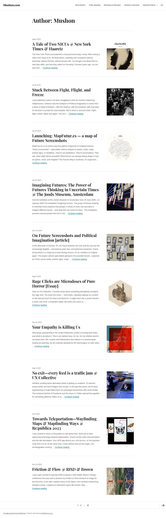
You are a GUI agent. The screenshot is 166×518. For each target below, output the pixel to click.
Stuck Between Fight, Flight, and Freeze (61, 92)
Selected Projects (149, 5)
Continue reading (50, 68)
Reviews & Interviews (131, 5)
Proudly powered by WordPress (14, 513)
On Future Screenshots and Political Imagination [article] (64, 238)
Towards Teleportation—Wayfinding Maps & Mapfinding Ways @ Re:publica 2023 (64, 423)
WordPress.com (47, 513)
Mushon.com (11, 5)
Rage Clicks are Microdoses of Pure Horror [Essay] (63, 283)
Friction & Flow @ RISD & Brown (62, 469)
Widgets (161, 6)
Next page (162, 505)
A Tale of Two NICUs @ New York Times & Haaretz (61, 46)
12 (88, 504)
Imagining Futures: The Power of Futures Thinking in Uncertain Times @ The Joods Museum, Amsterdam (65, 189)
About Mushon (80, 5)
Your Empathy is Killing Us (56, 327)
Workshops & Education (112, 5)
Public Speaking (94, 5)
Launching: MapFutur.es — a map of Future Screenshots (64, 138)
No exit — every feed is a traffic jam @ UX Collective (64, 375)
